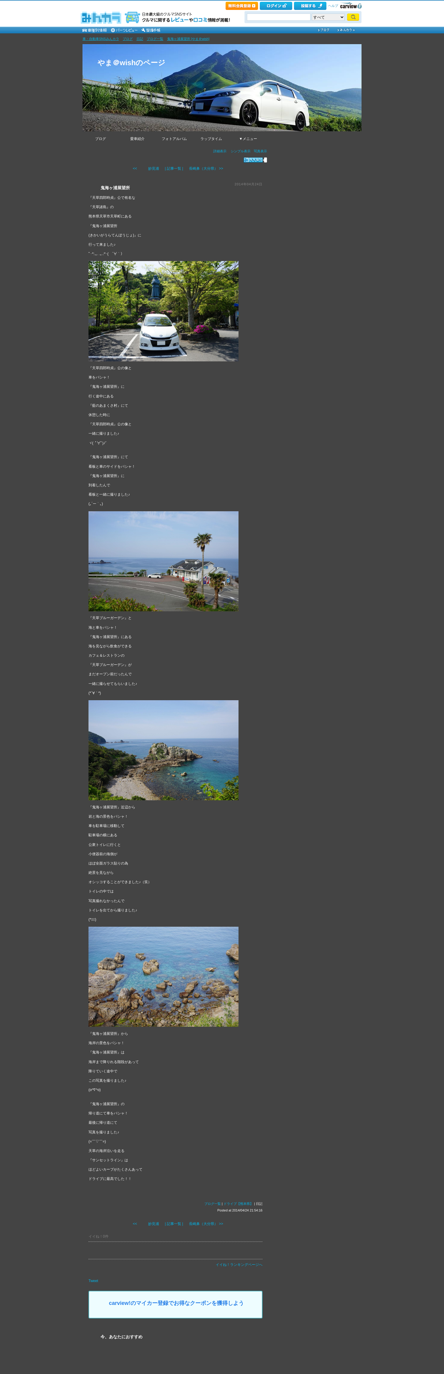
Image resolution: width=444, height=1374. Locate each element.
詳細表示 (219, 151)
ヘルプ (333, 6)
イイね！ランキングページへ (239, 1265)
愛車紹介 (137, 139)
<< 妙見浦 (146, 168)
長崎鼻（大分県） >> (206, 168)
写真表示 (260, 151)
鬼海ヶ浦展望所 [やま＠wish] (188, 39)
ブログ (128, 39)
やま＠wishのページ (131, 63)
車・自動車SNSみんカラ (100, 39)
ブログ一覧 (155, 39)
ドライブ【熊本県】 (238, 1203)
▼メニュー (248, 139)
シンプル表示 (240, 151)
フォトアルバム (174, 139)
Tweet (93, 1281)
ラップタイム (211, 139)
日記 (139, 39)
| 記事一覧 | (174, 168)
